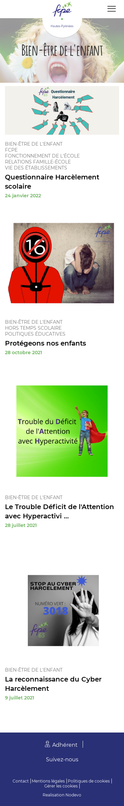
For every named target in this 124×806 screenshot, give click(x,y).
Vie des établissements (36, 168)
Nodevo (73, 794)
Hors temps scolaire (33, 328)
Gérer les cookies (61, 785)
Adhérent (65, 745)
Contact (21, 781)
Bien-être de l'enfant (33, 144)
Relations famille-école (38, 162)
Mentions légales (48, 781)
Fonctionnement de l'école (42, 156)
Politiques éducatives (35, 334)
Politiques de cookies (89, 781)
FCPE (11, 150)
